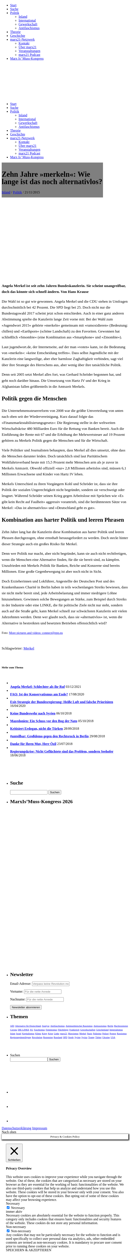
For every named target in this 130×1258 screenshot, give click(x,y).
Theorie (15, 32)
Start (13, 5)
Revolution (37, 1037)
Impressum (39, 1128)
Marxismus (73, 1033)
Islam (12, 1033)
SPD (65, 1037)
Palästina (97, 1033)
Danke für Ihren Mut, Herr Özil (33, 744)
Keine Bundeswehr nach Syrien (32, 713)
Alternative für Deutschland (28, 1026)
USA (113, 1037)
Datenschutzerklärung (16, 1128)
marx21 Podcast (29, 55)
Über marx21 (28, 47)
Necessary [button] (13, 1203)
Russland (58, 1037)
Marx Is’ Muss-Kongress (27, 58)
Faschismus (39, 1029)
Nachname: (18, 999)
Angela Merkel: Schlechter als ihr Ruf (37, 686)
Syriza (84, 1037)
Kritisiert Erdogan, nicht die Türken (36, 728)
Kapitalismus (28, 1033)
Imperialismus (116, 1029)
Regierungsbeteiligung (20, 1037)
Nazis (89, 1033)
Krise (50, 1033)
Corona (13, 1029)
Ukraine (106, 1037)
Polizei (105, 1033)
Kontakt (24, 43)
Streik (71, 1037)
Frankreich (74, 1029)
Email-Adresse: (21, 983)
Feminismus (51, 1029)
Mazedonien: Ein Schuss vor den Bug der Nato (43, 721)
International (27, 20)
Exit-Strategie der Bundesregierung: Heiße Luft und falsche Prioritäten (61, 702)
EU (31, 1029)
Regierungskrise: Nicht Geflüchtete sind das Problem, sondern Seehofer (61, 751)
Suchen (15, 1055)
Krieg (44, 1033)
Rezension (48, 1037)
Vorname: (16, 991)
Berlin (110, 1026)
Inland (23, 16)
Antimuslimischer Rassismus (79, 1026)
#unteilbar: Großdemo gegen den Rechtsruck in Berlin (49, 736)
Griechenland (102, 1029)
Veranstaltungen (29, 51)
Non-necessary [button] (16, 1227)
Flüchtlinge (63, 1029)
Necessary (18, 1208)
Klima (38, 1033)
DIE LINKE (23, 1029)
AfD (12, 1026)
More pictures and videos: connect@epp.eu (36, 633)
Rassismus (122, 1033)
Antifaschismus (29, 28)
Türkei (98, 1037)
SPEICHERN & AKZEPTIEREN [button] (28, 1250)
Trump (91, 1037)
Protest (113, 1033)
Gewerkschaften (87, 1029)
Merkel (28, 648)
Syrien (77, 1037)
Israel (18, 1033)
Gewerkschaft (28, 24)
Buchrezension (121, 1026)
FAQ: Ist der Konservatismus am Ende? (39, 694)
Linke (56, 1033)
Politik (14, 13)
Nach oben (9, 1132)
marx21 (63, 1033)
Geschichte (17, 35)
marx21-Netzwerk (22, 39)
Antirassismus (100, 1026)
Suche (14, 9)
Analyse (45, 1026)
